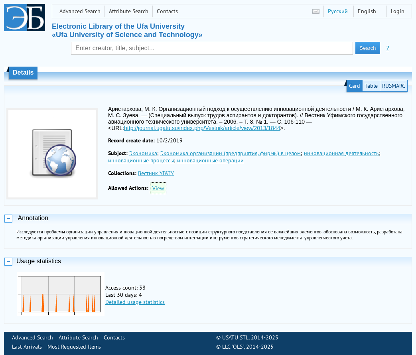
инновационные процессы (141, 160)
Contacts (167, 11)
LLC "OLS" (233, 346)
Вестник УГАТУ (156, 173)
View (158, 188)
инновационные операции (210, 160)
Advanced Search (80, 11)
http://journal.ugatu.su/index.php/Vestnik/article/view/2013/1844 (202, 128)
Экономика (143, 153)
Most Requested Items (74, 346)
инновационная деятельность (341, 153)
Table (371, 85)
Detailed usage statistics (135, 302)
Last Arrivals (27, 346)
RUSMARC (393, 85)
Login (397, 11)
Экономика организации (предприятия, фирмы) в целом (230, 153)
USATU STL (235, 337)
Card (354, 85)
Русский (338, 11)
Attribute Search (128, 11)
